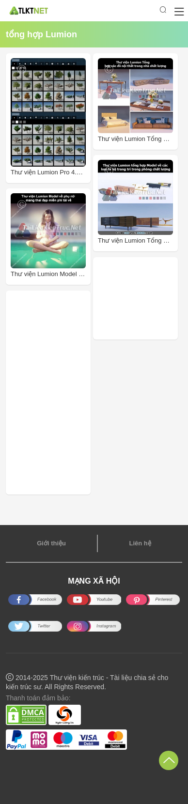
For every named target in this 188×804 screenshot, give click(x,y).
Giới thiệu (51, 543)
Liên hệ (140, 543)
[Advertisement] (143, 298)
